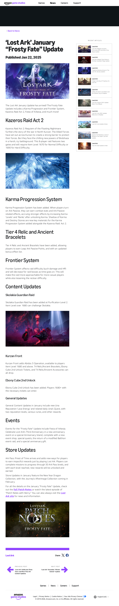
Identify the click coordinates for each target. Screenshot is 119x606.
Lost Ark (10, 555)
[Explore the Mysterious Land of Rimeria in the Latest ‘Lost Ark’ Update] (94, 135)
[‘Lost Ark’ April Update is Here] (94, 146)
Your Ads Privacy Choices (75, 596)
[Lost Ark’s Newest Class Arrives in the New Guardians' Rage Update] (94, 59)
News (53, 3)
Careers (64, 3)
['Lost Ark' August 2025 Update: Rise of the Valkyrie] (94, 102)
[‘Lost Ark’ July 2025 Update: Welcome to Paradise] (94, 113)
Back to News (14, 31)
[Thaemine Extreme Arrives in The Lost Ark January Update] (94, 70)
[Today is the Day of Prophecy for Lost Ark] (94, 81)
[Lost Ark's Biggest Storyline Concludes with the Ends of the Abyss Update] (94, 49)
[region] (94, 95)
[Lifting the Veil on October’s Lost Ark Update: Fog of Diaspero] (94, 92)
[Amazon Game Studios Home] (14, 3)
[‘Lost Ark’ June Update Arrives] (94, 124)
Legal (35, 596)
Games (41, 3)
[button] (37, 81)
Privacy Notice (44, 596)
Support (77, 3)
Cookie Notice (57, 596)
